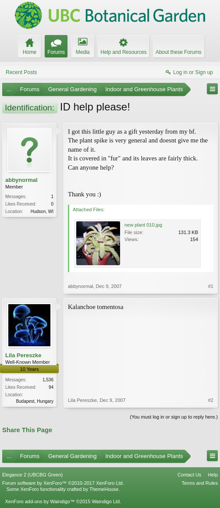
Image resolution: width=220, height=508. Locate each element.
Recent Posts (21, 72)
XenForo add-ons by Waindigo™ (40, 501)
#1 (210, 286)
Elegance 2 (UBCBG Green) (32, 474)
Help (213, 474)
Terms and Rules (199, 483)
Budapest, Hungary (34, 401)
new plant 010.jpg (143, 224)
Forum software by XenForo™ (63, 483)
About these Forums (178, 52)
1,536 (48, 379)
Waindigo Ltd (106, 501)
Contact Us (189, 474)
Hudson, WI (42, 211)
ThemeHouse (103, 489)
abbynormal (21, 180)
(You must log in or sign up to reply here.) (174, 416)
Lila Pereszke (23, 355)
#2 (210, 400)
